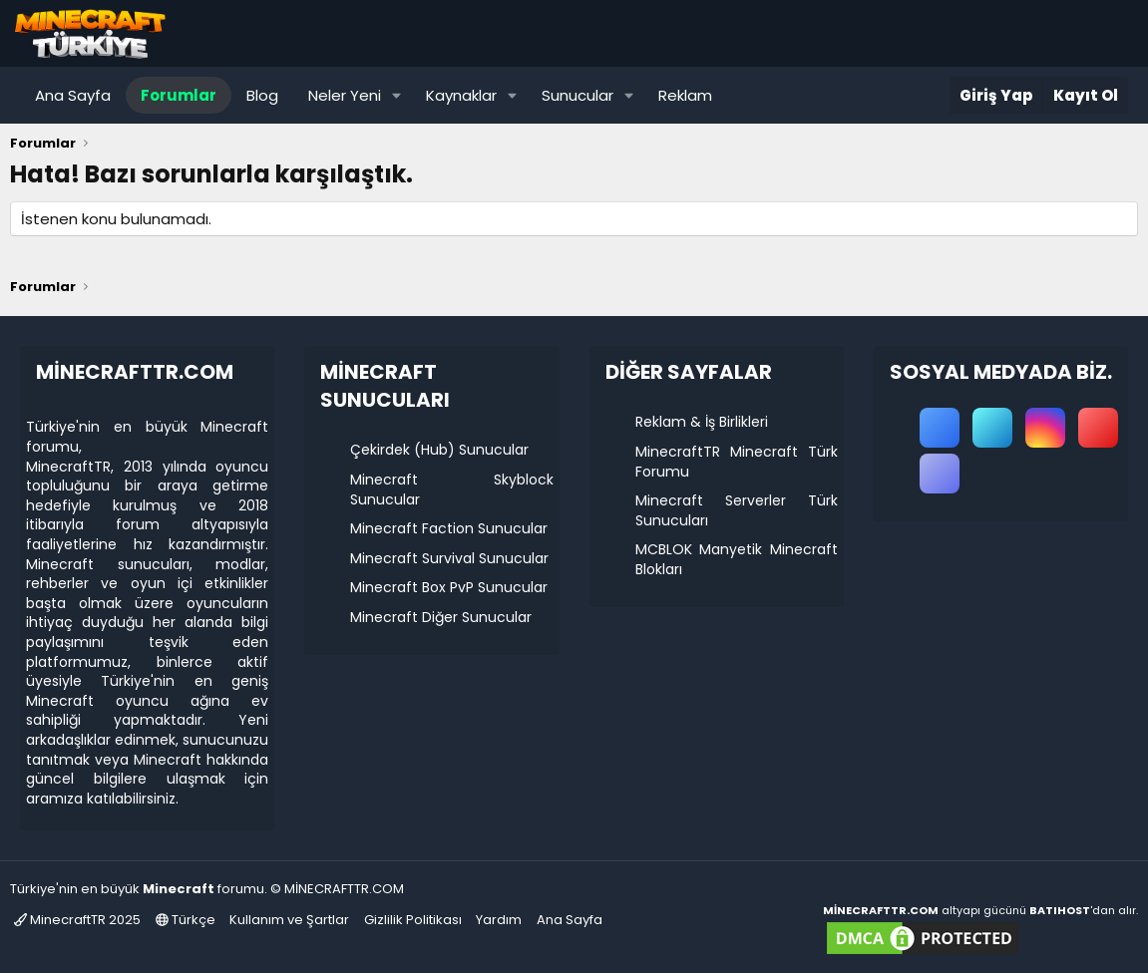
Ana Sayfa (73, 95)
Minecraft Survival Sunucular (449, 558)
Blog (262, 95)
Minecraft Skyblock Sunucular (451, 489)
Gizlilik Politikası (413, 919)
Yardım (499, 919)
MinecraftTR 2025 (77, 919)
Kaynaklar (461, 95)
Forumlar (178, 95)
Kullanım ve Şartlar (289, 919)
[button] (397, 95)
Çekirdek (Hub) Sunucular (439, 450)
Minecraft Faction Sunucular (449, 528)
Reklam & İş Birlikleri (701, 422)
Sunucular (577, 95)
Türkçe (185, 919)
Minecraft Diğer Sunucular (441, 617)
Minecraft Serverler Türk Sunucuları (736, 510)
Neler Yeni (344, 95)
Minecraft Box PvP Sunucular (449, 587)
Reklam (685, 95)
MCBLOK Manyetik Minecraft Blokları (736, 559)
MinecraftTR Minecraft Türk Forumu (736, 462)
